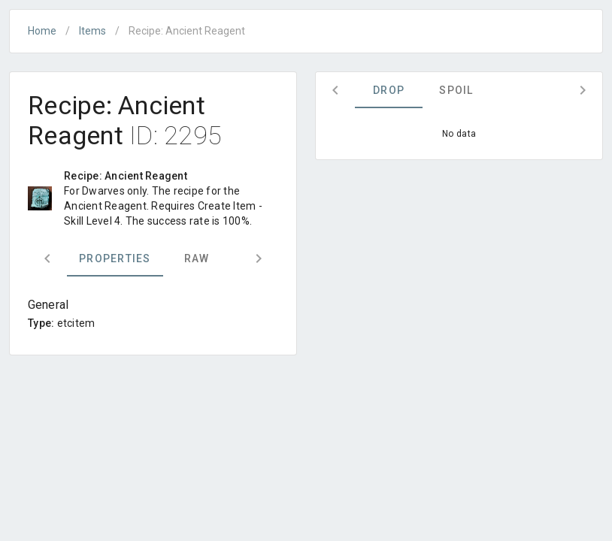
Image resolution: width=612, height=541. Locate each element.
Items (92, 31)
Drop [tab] (388, 90)
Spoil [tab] (456, 90)
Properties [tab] (115, 258)
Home (42, 31)
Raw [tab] (197, 258)
